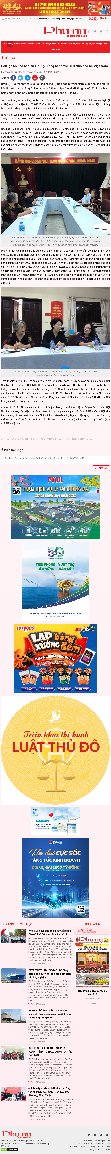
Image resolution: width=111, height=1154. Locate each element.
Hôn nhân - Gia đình (33, 44)
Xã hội (23, 44)
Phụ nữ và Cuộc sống (80, 44)
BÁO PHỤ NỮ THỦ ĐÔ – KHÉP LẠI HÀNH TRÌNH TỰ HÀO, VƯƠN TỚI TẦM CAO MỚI (50, 1051)
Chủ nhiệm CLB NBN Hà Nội (79, 439)
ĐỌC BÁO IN (92, 924)
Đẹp (58, 44)
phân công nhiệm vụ (51, 439)
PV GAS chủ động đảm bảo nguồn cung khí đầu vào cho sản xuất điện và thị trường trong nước (50, 1014)
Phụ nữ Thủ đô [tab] (83, 930)
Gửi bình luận (101, 468)
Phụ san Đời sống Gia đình (98, 44)
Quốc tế (54, 50)
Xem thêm (92, 1008)
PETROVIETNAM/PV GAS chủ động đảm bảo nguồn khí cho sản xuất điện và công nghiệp (49, 974)
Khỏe (54, 44)
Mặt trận (17, 44)
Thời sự (10, 44)
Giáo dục (48, 44)
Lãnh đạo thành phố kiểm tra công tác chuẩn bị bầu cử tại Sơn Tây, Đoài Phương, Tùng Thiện (49, 1092)
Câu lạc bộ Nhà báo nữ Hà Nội (21, 439)
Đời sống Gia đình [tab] (87, 932)
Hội (42, 44)
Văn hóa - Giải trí (66, 44)
